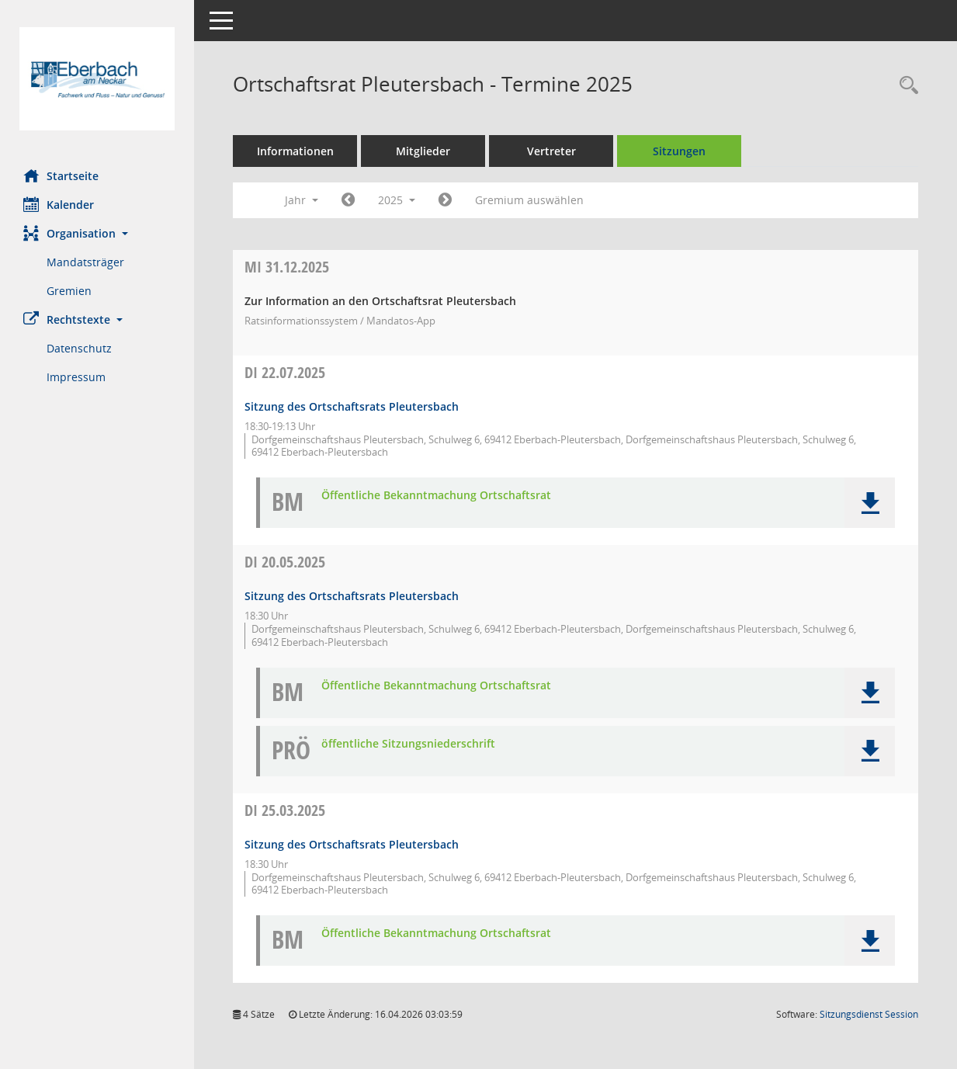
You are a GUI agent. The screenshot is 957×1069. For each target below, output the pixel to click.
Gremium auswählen (529, 200)
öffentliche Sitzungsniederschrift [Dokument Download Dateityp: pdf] (408, 744)
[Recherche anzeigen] (905, 86)
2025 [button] (396, 200)
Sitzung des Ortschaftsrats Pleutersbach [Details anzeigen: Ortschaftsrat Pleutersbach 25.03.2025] (351, 844)
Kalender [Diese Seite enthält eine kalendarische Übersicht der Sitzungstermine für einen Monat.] (58, 204)
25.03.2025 (284, 810)
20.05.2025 (284, 561)
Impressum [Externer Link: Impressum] (76, 377)
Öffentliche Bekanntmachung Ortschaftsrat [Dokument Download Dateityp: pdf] (436, 495)
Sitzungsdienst (869, 1014)
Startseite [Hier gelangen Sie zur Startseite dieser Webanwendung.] (61, 175)
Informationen (295, 151)
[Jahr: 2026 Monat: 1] (445, 200)
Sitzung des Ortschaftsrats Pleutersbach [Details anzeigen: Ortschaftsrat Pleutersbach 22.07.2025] (351, 406)
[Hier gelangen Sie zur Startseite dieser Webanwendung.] (97, 78)
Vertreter (551, 151)
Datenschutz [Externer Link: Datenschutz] (79, 348)
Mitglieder (423, 151)
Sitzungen (679, 151)
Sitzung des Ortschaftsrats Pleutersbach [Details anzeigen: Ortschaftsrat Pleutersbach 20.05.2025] (351, 595)
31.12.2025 (286, 266)
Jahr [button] (301, 200)
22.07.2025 (284, 372)
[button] (97, 233)
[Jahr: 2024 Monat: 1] (348, 200)
